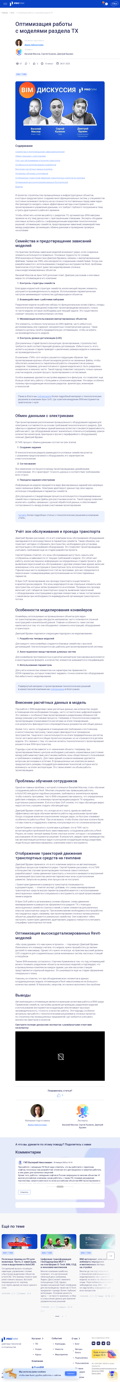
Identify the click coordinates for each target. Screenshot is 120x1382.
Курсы (38, 1354)
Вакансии (79, 1376)
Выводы (19, 186)
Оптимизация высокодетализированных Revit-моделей (41, 182)
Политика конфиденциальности (104, 1368)
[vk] (93, 1342)
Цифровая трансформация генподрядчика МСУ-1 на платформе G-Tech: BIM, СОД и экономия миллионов (58, 1262)
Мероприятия (61, 1354)
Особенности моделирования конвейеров (35, 165)
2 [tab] (62, 1315)
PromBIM (39, 1366)
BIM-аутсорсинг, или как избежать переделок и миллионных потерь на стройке (93, 1262)
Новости (59, 1348)
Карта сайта (96, 1373)
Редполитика (81, 1357)
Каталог (36, 1338)
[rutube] (98, 1342)
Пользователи (82, 1362)
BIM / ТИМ (21, 74)
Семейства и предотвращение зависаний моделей (40, 151)
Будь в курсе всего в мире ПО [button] (103, 1353)
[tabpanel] (21, 1263)
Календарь (60, 1343)
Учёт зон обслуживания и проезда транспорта (37, 160)
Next (111, 1255)
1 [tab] (57, 1315)
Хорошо (70, 1373)
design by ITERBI (98, 1370)
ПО (36, 1343)
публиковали (44, 396)
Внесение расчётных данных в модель (34, 169)
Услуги (38, 1348)
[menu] (5, 3)
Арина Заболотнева (34, 45)
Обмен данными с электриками (30, 156)
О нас (75, 1338)
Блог (77, 1343)
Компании (37, 1360)
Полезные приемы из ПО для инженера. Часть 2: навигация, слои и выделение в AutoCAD (19, 1261)
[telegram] (103, 1342)
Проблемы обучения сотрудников (31, 173)
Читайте (22, 515)
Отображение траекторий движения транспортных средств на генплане (50, 178)
